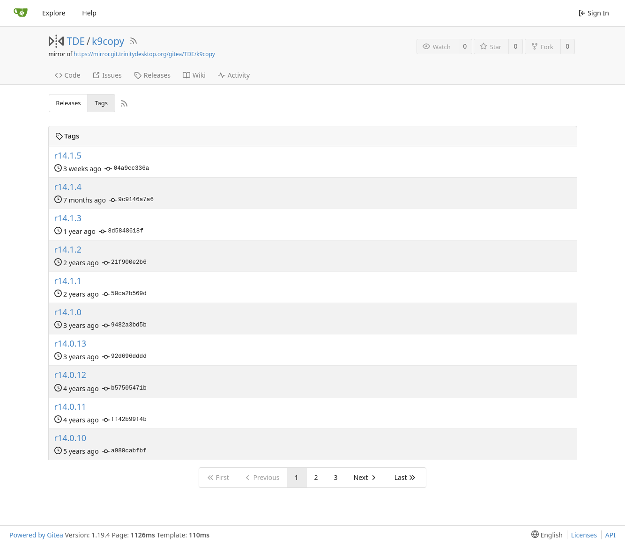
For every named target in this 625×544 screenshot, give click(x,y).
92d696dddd (124, 357)
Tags (101, 103)
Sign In (594, 12)
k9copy (108, 41)
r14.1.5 (68, 155)
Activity (234, 75)
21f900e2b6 (124, 263)
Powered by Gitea (36, 534)
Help (89, 12)
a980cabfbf (124, 451)
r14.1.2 (68, 249)
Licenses (584, 534)
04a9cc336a (126, 169)
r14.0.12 (70, 375)
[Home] (21, 13)
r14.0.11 (70, 406)
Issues (106, 75)
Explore (53, 12)
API (610, 534)
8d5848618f (121, 231)
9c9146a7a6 (131, 200)
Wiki (194, 75)
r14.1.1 (68, 281)
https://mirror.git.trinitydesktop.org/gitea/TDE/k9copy (144, 54)
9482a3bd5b (124, 325)
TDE (76, 41)
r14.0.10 (70, 438)
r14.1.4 (68, 186)
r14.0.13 (70, 343)
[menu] (545, 535)
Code (68, 75)
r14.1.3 (68, 218)
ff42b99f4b (124, 420)
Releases (152, 75)
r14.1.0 (68, 312)
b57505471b (124, 388)
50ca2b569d (124, 294)
